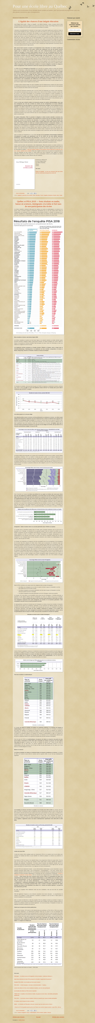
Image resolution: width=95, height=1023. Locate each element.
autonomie (24, 195)
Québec (45, 1012)
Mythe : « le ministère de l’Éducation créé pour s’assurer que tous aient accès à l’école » (33, 1004)
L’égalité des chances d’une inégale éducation (38, 21)
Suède (60, 195)
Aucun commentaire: (20, 193)
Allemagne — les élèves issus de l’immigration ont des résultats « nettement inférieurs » (33, 976)
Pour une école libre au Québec (40, 6)
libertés (54, 195)
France (41, 195)
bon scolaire (29, 195)
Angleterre (19, 195)
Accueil (38, 1017)
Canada (19, 1012)
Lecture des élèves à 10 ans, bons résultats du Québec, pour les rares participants (32, 988)
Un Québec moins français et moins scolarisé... (24, 1001)
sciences (49, 1012)
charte (34, 195)
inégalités (46, 195)
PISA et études (40, 1012)
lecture (28, 1012)
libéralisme (50, 195)
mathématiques (33, 1012)
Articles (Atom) (21, 1020)
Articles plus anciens (58, 1017)
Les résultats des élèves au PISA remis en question (25, 990)
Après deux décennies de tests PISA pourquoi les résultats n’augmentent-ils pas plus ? (33, 979)
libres (58, 195)
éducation (38, 195)
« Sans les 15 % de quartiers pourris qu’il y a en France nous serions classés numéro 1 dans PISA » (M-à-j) (37, 1007)
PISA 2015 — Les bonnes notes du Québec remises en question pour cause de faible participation (35, 998)
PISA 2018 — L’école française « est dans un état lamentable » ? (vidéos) (30, 985)
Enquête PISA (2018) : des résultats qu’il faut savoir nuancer (27, 982)
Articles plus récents (18, 1017)
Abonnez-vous (74, 33)
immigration (23, 1012)
